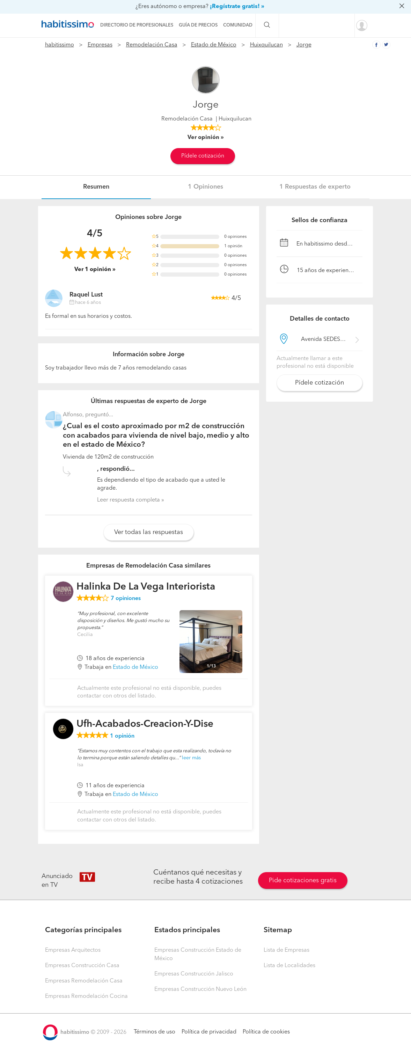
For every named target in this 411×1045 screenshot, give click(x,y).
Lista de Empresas (286, 950)
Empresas (100, 45)
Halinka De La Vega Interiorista (145, 587)
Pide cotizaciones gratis (303, 880)
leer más (191, 757)
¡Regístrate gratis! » (237, 6)
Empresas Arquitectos (73, 950)
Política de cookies (266, 1032)
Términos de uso (154, 1032)
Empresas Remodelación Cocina (86, 996)
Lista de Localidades (289, 966)
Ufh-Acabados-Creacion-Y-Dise (144, 724)
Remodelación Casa (151, 45)
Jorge (303, 45)
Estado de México (213, 45)
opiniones (126, 598)
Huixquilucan (266, 45)
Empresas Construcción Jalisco (193, 974)
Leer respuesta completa (128, 500)
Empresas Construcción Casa (82, 966)
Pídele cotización (202, 156)
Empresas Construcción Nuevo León (200, 989)
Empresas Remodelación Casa (84, 981)
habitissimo (59, 45)
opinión (122, 736)
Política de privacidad (209, 1032)
